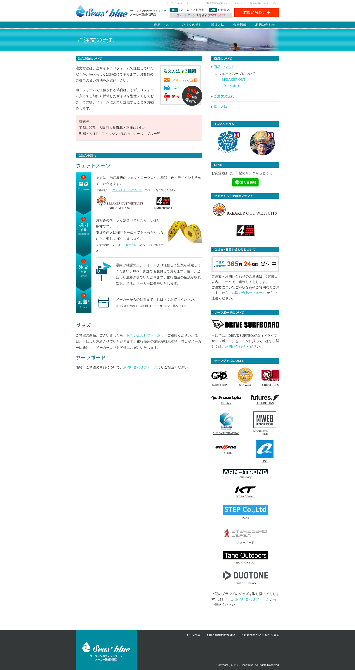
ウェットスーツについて (127, 190)
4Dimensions (163, 206)
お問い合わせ (235, 346)
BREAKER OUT (120, 206)
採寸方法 (131, 245)
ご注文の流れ (224, 96)
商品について (224, 67)
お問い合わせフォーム (144, 335)
